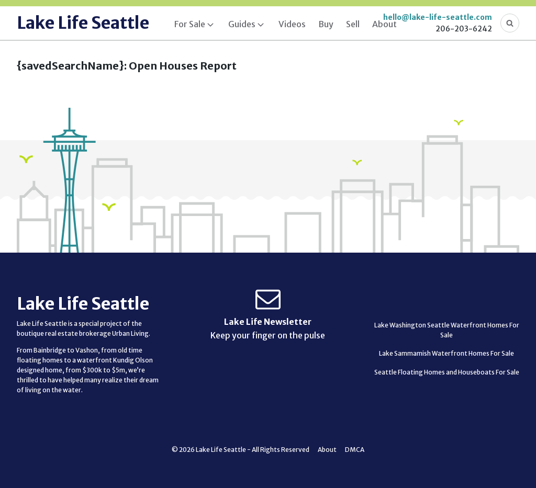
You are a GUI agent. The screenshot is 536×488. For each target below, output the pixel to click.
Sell (353, 24)
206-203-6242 (464, 28)
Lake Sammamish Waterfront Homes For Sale (446, 353)
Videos (292, 24)
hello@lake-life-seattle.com (437, 17)
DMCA (354, 449)
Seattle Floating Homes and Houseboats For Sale (446, 372)
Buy (325, 24)
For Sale (189, 24)
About (384, 24)
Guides (241, 24)
